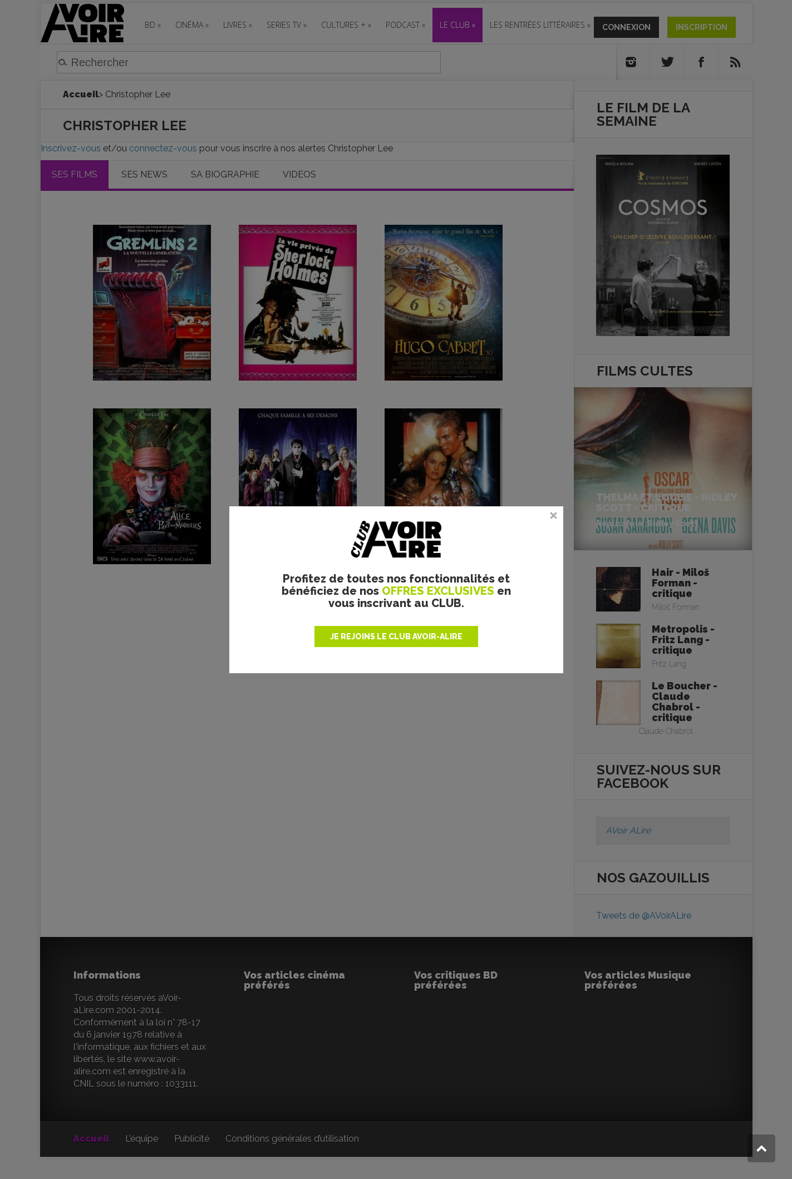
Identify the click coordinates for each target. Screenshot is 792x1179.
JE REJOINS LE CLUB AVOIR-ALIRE (396, 636)
